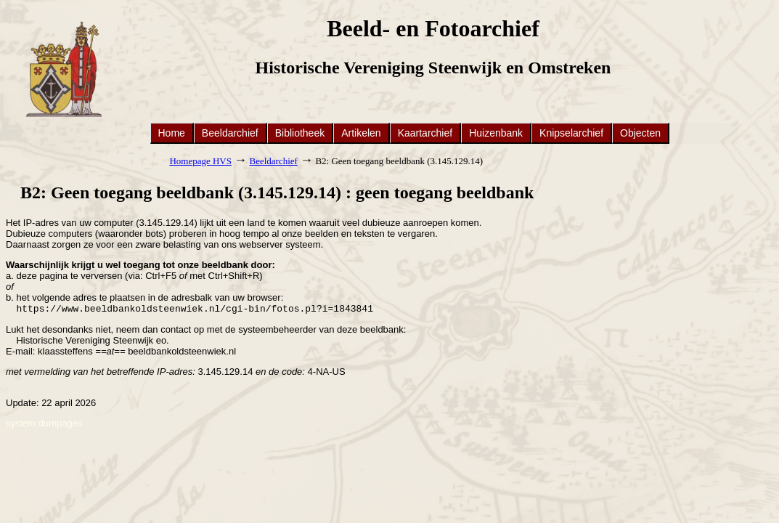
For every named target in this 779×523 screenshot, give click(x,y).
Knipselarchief (571, 133)
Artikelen (360, 133)
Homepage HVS (200, 160)
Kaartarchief (425, 133)
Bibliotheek (300, 133)
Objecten (640, 133)
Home (171, 133)
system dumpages (44, 424)
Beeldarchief (230, 133)
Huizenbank (496, 133)
